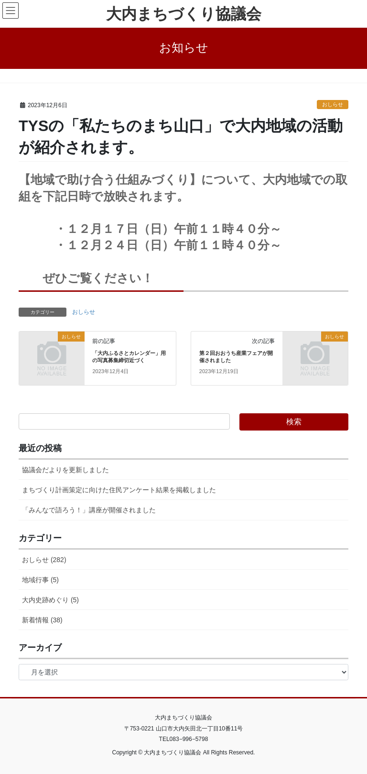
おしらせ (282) (44, 560)
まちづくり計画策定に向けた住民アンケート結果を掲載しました (119, 490)
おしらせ (332, 104)
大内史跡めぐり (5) (50, 600)
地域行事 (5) (40, 580)
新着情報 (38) (42, 620)
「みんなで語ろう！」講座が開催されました (89, 510)
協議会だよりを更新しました (65, 470)
